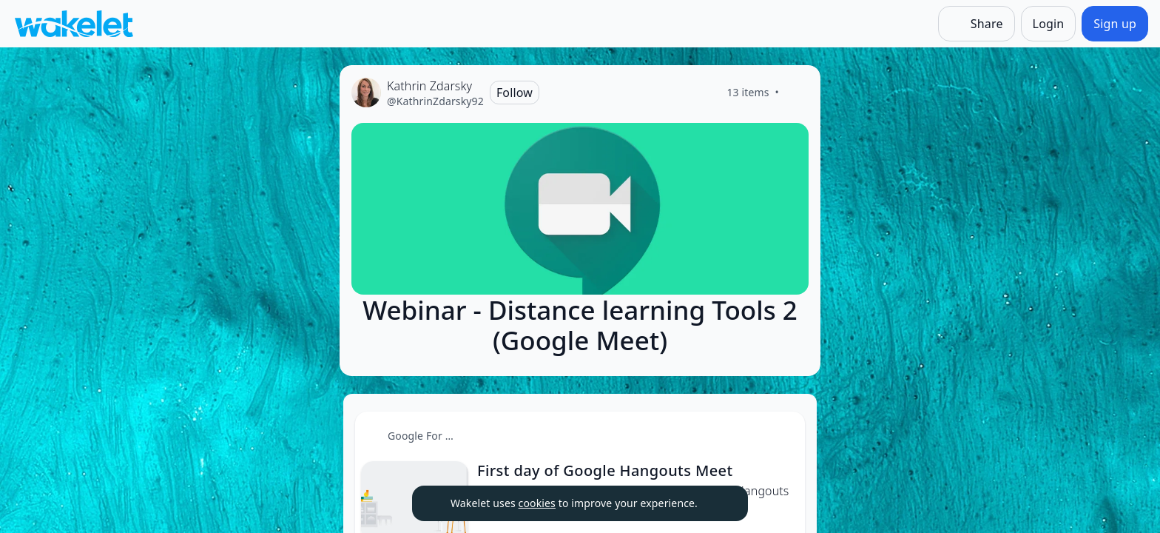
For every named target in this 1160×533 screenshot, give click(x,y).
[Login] (1048, 23)
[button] (781, 436)
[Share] (976, 23)
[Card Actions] (781, 435)
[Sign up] (1115, 23)
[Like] (797, 92)
